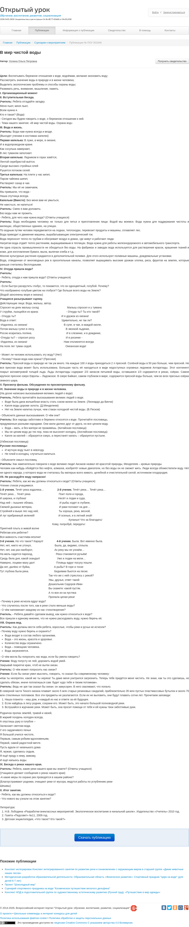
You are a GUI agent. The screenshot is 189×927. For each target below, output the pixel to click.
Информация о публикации (78, 30)
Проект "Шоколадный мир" (20, 884)
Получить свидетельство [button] (172, 61)
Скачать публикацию (94, 837)
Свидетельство (116, 30)
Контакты (170, 30)
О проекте (6, 913)
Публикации (42, 30)
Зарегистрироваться (174, 12)
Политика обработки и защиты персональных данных (80, 918)
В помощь (145, 30)
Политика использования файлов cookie (23, 918)
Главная (16, 30)
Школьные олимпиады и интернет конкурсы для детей (45, 913)
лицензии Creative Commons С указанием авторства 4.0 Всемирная (93, 922)
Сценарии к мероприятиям (49, 42)
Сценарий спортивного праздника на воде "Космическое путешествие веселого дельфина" (57, 888)
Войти (155, 12)
